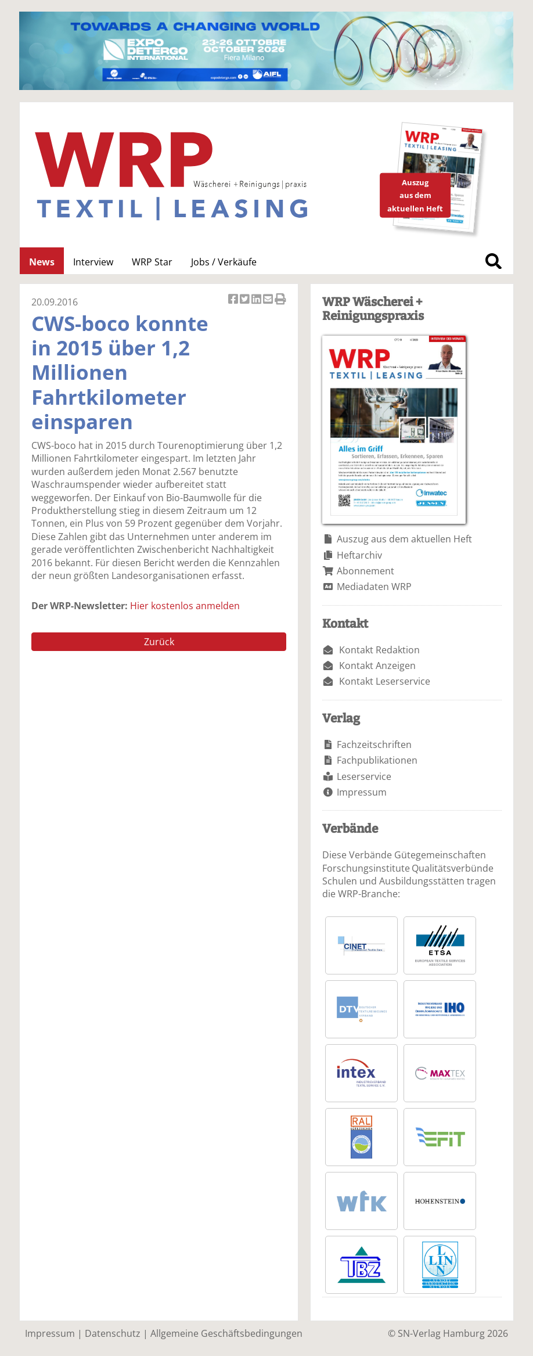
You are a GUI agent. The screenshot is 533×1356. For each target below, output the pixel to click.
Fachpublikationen (377, 760)
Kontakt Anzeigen (377, 665)
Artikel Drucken (280, 300)
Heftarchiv (359, 555)
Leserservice (364, 776)
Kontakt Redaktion (379, 649)
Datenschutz (113, 1333)
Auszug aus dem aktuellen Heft (404, 539)
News (42, 262)
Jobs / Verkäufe (224, 262)
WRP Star (152, 262)
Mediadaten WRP (374, 586)
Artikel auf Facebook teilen (234, 300)
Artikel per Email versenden (269, 300)
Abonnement (365, 570)
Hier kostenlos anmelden (185, 605)
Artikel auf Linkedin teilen (257, 300)
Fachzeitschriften (374, 744)
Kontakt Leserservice (384, 681)
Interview (93, 262)
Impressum (362, 792)
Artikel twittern (245, 300)
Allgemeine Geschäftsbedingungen (226, 1333)
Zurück (159, 641)
